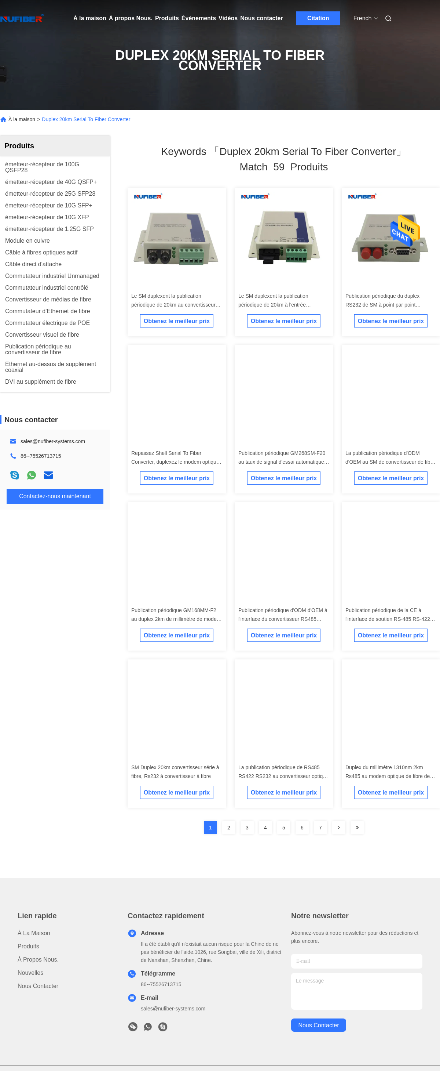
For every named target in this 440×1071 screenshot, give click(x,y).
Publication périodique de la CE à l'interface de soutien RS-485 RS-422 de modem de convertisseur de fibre (387, 619)
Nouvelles (30, 973)
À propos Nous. (131, 18)
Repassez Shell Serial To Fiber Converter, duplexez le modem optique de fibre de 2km (175, 462)
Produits (167, 18)
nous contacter (318, 1025)
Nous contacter (261, 18)
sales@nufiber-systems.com (53, 441)
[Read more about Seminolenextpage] (338, 827)
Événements (199, 18)
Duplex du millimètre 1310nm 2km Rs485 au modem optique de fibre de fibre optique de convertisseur (387, 776)
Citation (318, 18)
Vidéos (228, 18)
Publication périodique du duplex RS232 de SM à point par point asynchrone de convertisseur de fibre (387, 304)
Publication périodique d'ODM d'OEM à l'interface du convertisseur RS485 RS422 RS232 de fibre (282, 619)
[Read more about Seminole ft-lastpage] (357, 827)
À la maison (89, 18)
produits (28, 946)
